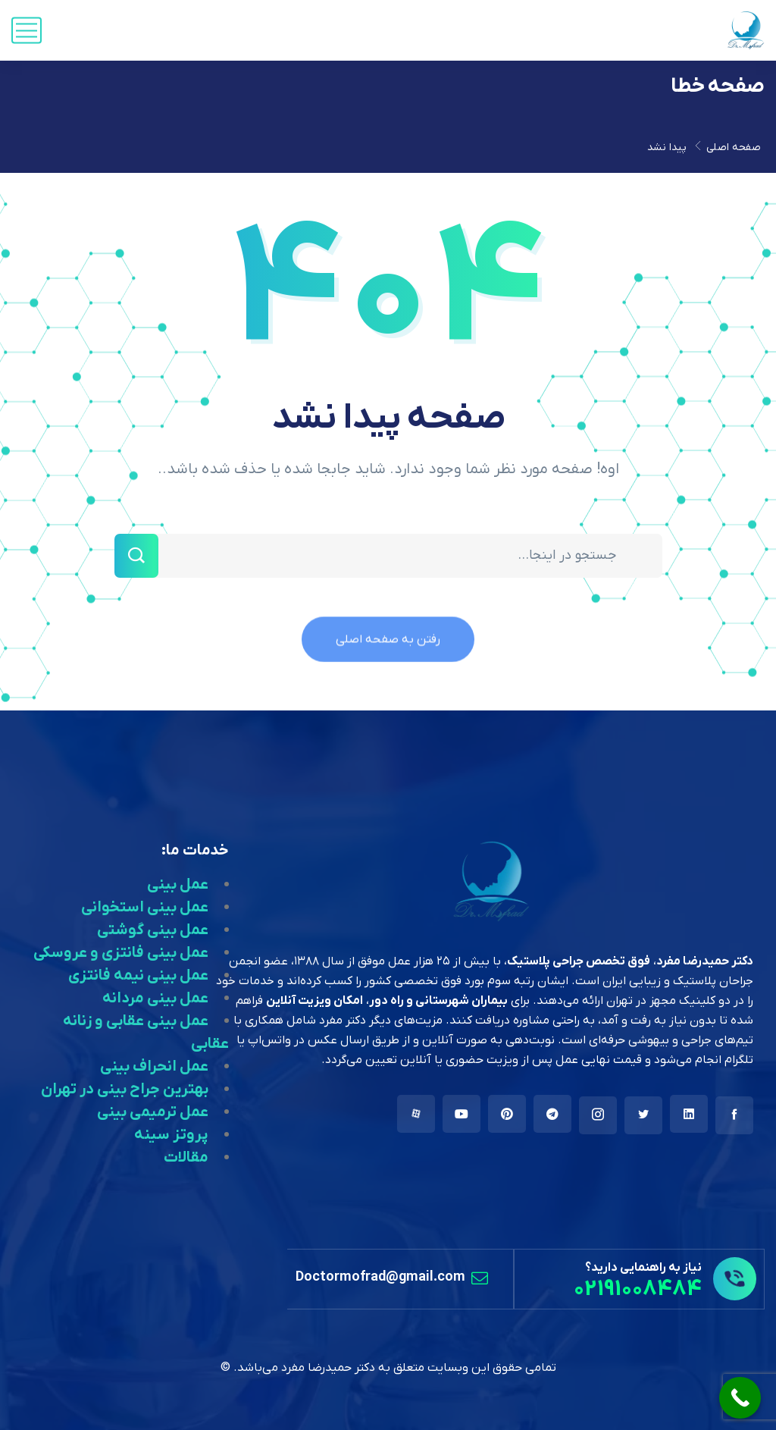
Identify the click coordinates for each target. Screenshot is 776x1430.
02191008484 (638, 1289)
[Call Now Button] (740, 1398)
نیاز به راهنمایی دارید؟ (643, 1267)
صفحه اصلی (733, 147)
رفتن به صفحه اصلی (388, 648)
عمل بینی (177, 885)
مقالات (186, 1158)
